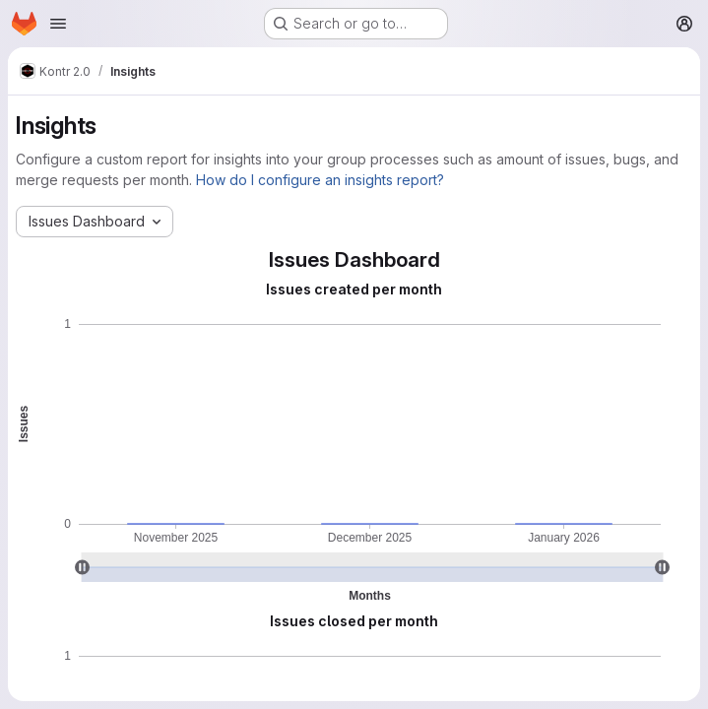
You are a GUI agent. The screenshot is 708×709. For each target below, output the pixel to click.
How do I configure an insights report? (320, 179)
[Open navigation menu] (58, 23)
